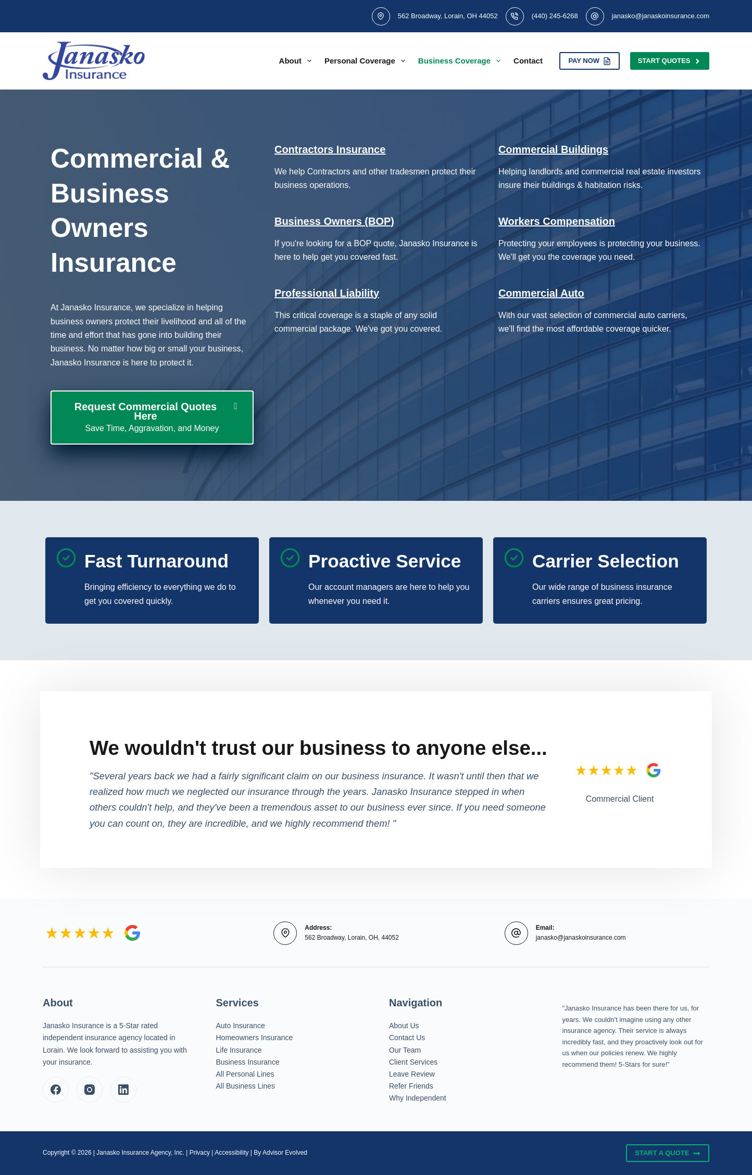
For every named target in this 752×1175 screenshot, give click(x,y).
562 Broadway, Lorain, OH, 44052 (352, 937)
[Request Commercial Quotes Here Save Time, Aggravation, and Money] (152, 417)
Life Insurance (239, 1050)
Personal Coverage (366, 61)
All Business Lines (245, 1086)
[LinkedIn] (123, 1090)
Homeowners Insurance (254, 1037)
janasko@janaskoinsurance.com (660, 16)
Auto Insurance (240, 1025)
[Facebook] (56, 1090)
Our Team (405, 1050)
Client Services (413, 1062)
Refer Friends (411, 1086)
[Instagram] (90, 1090)
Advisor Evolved (284, 1152)
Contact (528, 60)
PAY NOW (589, 61)
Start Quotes (669, 61)
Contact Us (407, 1037)
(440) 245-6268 (555, 16)
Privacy (200, 1152)
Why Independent (417, 1098)
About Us (404, 1025)
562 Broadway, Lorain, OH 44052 (448, 16)
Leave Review (412, 1074)
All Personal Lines (245, 1074)
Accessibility (231, 1152)
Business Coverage (461, 61)
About (297, 61)
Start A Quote (667, 1153)
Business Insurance (248, 1062)
